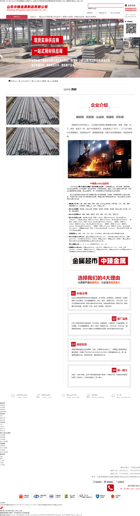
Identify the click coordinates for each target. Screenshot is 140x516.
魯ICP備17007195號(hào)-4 (24, 505)
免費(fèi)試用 (79, 17)
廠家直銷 (89, 13)
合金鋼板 (2, 450)
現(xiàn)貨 (19, 511)
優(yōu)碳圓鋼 (52, 81)
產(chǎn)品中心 (56, 17)
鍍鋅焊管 (2, 420)
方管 (1, 424)
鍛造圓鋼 (2, 437)
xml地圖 (2, 465)
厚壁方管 (2, 431)
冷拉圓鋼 (2, 439)
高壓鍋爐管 (3, 411)
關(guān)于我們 (44, 17)
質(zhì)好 (5, 511)
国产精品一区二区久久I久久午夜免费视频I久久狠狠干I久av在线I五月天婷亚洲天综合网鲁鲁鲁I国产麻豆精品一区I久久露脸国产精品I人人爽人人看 (41, 1)
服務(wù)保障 (68, 17)
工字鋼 (2, 460)
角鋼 (1, 456)
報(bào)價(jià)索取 (5, 515)
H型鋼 (2, 462)
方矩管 (2, 426)
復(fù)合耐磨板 (4, 452)
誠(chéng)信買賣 (115, 13)
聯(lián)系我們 (91, 17)
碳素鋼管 (2, 405)
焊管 (1, 416)
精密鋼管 (2, 409)
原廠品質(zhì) (102, 13)
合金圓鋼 (2, 435)
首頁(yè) (33, 17)
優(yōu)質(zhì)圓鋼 (39, 81)
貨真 (1, 511)
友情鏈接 (2, 502)
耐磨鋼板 (2, 445)
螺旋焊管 (2, 418)
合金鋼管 (2, 407)
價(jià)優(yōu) (12, 511)
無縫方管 (2, 428)
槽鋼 (1, 458)
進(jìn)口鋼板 (3, 448)
